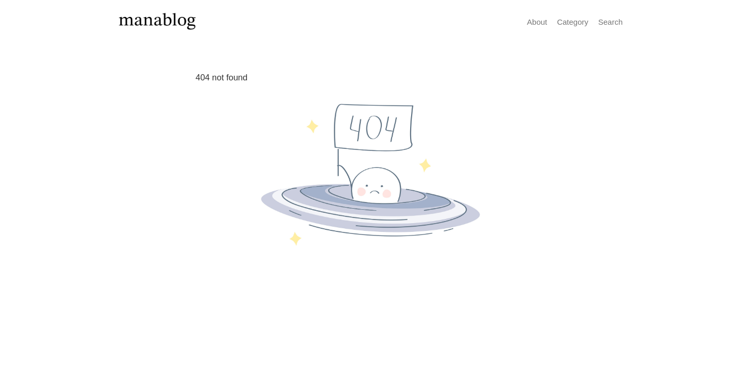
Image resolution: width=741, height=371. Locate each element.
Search (610, 22)
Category (572, 22)
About (537, 22)
